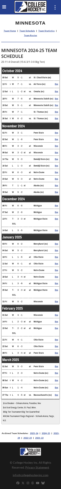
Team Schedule (27, 30)
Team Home (10, 30)
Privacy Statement (37, 467)
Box (56, 84)
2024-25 (46, 433)
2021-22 (39, 438)
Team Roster (30, 35)
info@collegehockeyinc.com (30, 475)
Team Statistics (46, 30)
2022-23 (27, 438)
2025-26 (34, 433)
